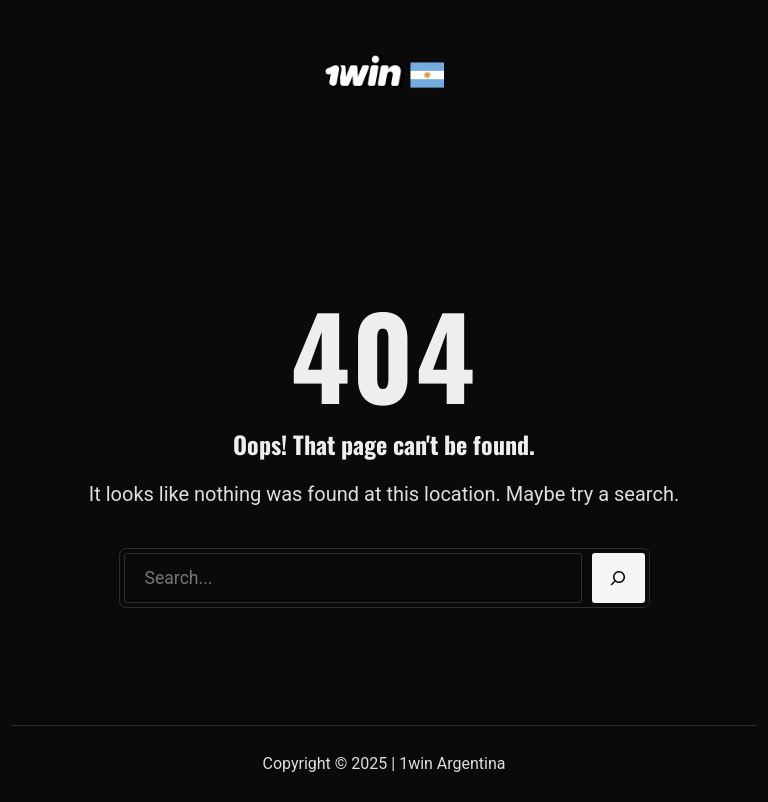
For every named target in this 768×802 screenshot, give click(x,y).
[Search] (618, 578)
